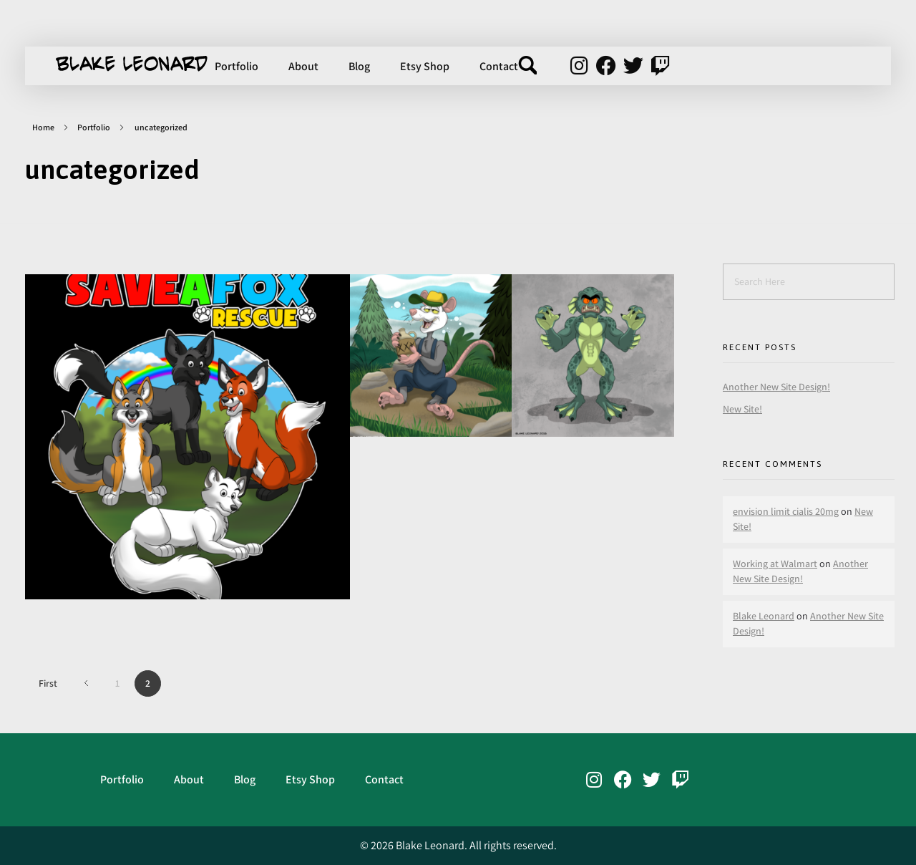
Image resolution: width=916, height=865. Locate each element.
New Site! (742, 408)
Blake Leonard (763, 615)
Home (43, 127)
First (48, 683)
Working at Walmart (775, 563)
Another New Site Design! (776, 386)
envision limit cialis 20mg (786, 511)
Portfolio (93, 127)
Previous (86, 683)
